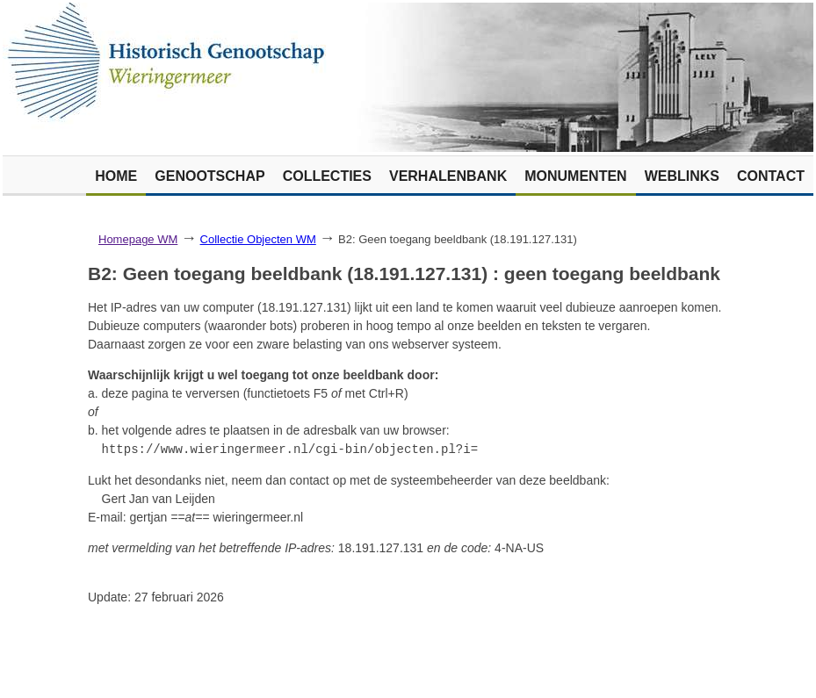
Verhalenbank (448, 176)
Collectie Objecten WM (258, 239)
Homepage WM (137, 239)
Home (116, 176)
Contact (771, 176)
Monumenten (575, 176)
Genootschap (209, 176)
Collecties (327, 176)
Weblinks (682, 176)
